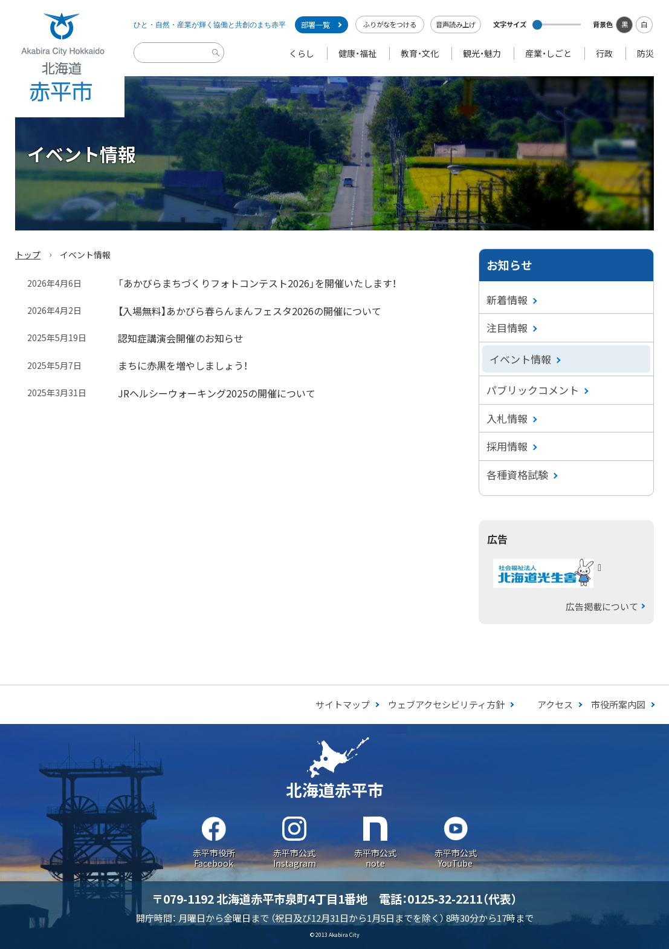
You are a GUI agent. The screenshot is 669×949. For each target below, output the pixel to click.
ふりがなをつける (389, 24)
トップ (27, 255)
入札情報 (507, 418)
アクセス (555, 704)
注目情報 (507, 327)
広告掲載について (602, 606)
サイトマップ (342, 704)
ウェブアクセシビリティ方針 (446, 704)
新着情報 (507, 299)
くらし (301, 53)
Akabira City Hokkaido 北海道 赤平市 (62, 58)
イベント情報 (520, 359)
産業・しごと (548, 53)
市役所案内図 (618, 704)
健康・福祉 (357, 53)
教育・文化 (420, 53)
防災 (645, 53)
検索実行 (217, 62)
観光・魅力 (482, 53)
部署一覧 (315, 24)
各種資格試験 (517, 474)
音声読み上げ (456, 24)
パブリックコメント (532, 389)
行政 (604, 53)
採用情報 (507, 446)
